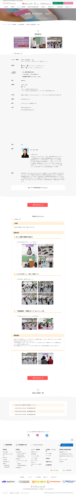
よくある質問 (38, 477)
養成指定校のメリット (63, 451)
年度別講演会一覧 (6, 461)
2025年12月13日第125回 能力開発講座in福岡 (25, 414)
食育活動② (18, 458)
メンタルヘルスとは (37, 444)
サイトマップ (5, 492)
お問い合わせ (56, 470)
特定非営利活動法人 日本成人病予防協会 (9, 3)
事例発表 (19, 463)
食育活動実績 (18, 467)
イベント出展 (48, 455)
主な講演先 (5, 459)
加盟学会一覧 (51, 6)
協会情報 (22, 477)
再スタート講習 (34, 460)
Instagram (37, 435)
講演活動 (6, 6)
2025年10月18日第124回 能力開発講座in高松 (25, 411)
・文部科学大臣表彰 (20, 455)
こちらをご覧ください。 (39, 65)
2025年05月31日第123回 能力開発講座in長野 (25, 408)
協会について (68, 6)
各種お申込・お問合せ (28, 3)
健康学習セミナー (34, 451)
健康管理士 (46, 3)
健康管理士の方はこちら (67, 445)
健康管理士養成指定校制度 (33, 6)
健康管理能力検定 (69, 3)
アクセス (30, 477)
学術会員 (43, 6)
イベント (37, 3)
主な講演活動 (5, 451)
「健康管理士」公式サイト (58, 3)
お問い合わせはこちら (38, 205)
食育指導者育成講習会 (21, 465)
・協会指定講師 (6, 467)
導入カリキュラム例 (63, 459)
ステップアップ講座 (35, 456)
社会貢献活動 (59, 6)
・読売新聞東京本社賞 (20, 456)
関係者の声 (61, 461)
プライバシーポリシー (25, 492)
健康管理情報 (8, 444)
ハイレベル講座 (34, 458)
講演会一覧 (5, 457)
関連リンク (46, 477)
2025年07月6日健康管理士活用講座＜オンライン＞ (26, 405)
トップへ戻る (72, 440)
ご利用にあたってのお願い (14, 492)
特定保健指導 (68, 470)
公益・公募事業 (49, 453)
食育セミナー (33, 462)
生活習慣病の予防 (22, 444)
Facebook (47, 435)
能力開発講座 (21, 24)
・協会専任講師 (6, 465)
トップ (4, 24)
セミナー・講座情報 (21, 6)
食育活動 (12, 6)
